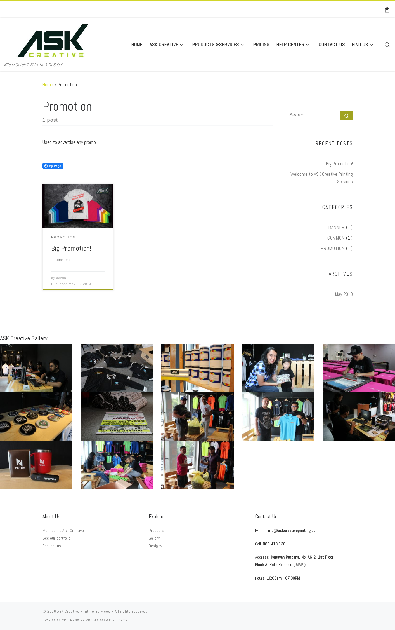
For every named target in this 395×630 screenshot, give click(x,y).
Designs (155, 546)
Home (47, 84)
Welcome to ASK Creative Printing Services (321, 178)
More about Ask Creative (63, 530)
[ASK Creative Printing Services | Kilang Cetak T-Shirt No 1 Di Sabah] (52, 39)
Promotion (333, 248)
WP (64, 620)
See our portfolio (56, 538)
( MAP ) (299, 565)
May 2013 (344, 294)
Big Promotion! (71, 248)
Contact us (51, 546)
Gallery (154, 538)
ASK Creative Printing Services (83, 611)
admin (61, 278)
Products (156, 530)
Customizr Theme (113, 620)
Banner (336, 227)
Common (336, 238)
